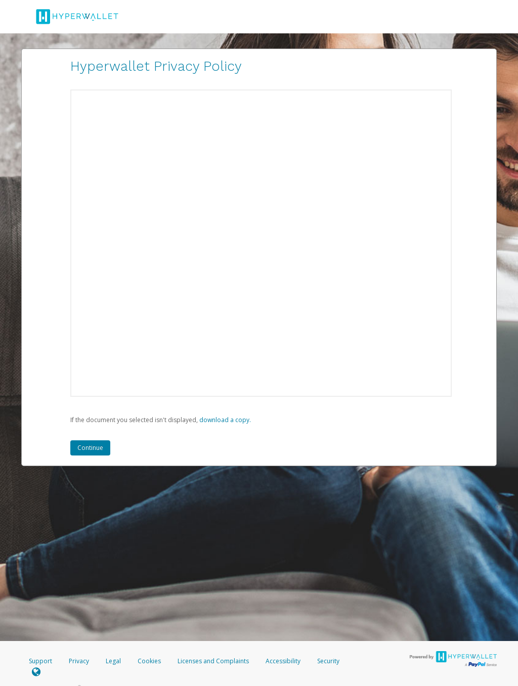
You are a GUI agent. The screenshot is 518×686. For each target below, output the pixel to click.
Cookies (149, 661)
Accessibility (283, 661)
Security (328, 661)
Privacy (79, 661)
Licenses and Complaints (214, 661)
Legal (113, 661)
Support (40, 661)
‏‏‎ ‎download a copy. (224, 420)
